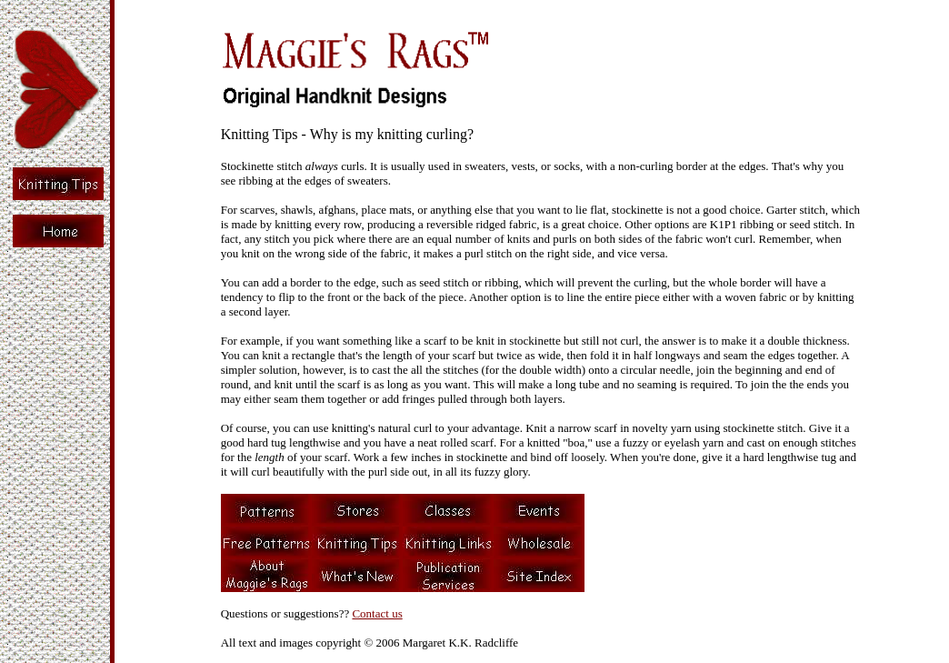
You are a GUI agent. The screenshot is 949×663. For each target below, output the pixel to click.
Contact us (377, 613)
